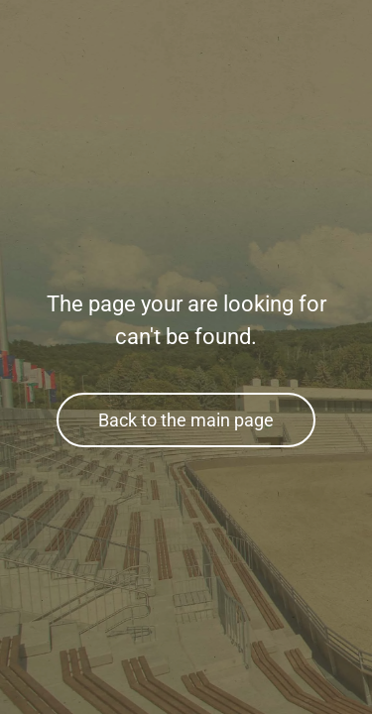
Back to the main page (186, 420)
